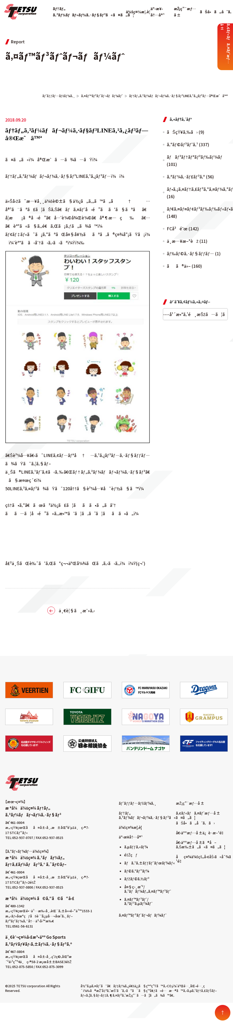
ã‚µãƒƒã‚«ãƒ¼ (136, 846)
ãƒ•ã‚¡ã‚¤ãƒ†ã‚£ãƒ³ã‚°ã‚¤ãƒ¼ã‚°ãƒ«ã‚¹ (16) (197, 192)
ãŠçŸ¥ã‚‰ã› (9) (185, 132)
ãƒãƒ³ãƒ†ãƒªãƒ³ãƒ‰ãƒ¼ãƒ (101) (195, 160)
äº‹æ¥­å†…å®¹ (131, 836)
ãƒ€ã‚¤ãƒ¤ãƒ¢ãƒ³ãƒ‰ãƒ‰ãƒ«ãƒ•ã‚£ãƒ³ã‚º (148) (197, 212)
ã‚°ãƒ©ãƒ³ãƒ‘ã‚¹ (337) (188, 144)
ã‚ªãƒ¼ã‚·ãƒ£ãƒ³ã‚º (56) (190, 176)
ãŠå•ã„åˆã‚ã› (195, 822)
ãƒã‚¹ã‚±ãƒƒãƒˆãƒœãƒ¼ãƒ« (149, 862)
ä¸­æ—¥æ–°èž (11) (187, 241)
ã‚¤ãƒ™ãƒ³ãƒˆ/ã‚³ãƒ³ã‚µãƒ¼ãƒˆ (138, 901)
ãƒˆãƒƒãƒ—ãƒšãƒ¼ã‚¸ (137, 803)
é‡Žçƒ (130, 854)
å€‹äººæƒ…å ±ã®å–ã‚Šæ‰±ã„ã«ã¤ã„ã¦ (200, 844)
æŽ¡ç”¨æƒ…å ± (190, 803)
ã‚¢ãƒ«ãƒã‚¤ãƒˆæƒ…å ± (198, 813)
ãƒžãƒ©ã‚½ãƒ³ (136, 878)
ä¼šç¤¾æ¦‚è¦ (139, 11)
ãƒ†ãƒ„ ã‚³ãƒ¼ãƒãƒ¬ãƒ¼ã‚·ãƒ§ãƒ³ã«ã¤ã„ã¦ (157, 815)
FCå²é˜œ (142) (183, 228)
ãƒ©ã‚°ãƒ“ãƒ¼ (136, 871)
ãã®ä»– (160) (184, 266)
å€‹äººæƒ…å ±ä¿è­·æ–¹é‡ (201, 832)
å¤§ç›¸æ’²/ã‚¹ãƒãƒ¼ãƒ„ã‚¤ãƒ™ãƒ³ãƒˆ (147, 889)
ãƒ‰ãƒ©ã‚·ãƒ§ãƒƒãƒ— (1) (194, 253)
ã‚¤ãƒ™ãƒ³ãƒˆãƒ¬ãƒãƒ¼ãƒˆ (143, 915)
